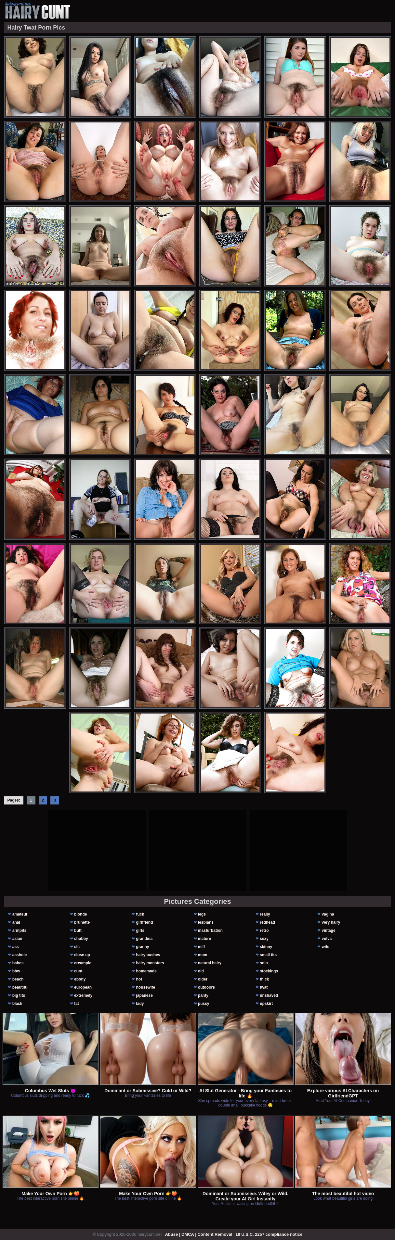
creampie (82, 963)
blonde (80, 914)
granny (142, 946)
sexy (264, 938)
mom (202, 955)
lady (140, 1003)
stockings (269, 971)
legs (202, 914)
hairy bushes (148, 955)
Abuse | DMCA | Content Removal (198, 1234)
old (201, 971)
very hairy (331, 922)
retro (264, 930)
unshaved (269, 995)
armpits (19, 930)
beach (18, 979)
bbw (16, 971)
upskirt (266, 1003)
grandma (144, 938)
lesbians (206, 922)
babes (18, 963)
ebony (80, 979)
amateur (20, 914)
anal (16, 922)
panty (203, 995)
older (202, 979)
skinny (266, 946)
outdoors (206, 987)
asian (17, 938)
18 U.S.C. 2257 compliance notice (268, 1234)
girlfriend (144, 922)
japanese (144, 995)
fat (76, 1003)
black (17, 1003)
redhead (267, 922)
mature (204, 938)
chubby (81, 938)
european (83, 987)
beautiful (20, 987)
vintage (329, 930)
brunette (82, 922)
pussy (203, 1003)
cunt (78, 971)
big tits (18, 995)
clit (77, 946)
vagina (328, 914)
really (265, 914)
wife (325, 946)
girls (140, 930)
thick (264, 979)
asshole (19, 955)
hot (139, 979)
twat (264, 987)
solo (264, 963)
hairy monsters (150, 963)
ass (15, 946)
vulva (327, 938)
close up (82, 955)
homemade (146, 971)
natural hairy (209, 963)
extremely (83, 995)
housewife (145, 987)
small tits (268, 955)
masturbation (210, 930)
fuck (140, 914)
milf (201, 946)
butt (78, 930)
